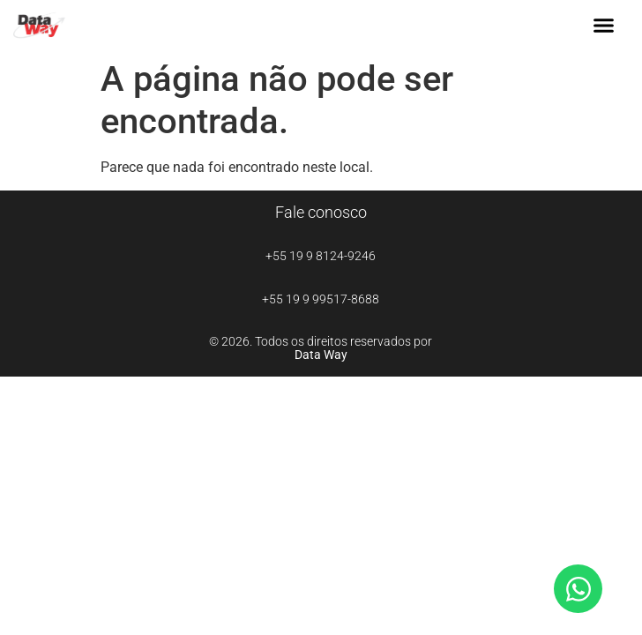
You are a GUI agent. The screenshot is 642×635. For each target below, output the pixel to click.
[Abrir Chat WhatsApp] (578, 588)
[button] (604, 25)
